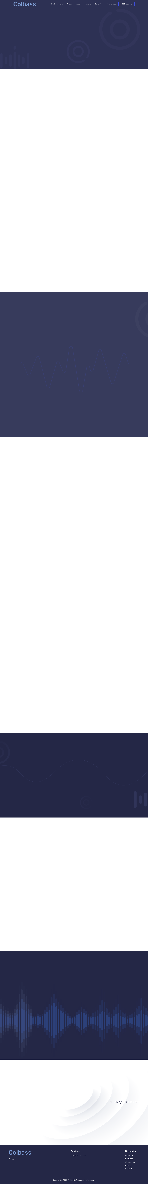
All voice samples (56, 4)
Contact (98, 4)
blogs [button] (78, 4)
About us (88, 4)
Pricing (69, 4)
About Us (129, 1155)
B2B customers (127, 4)
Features (129, 1159)
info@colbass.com (126, 1102)
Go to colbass (111, 4)
